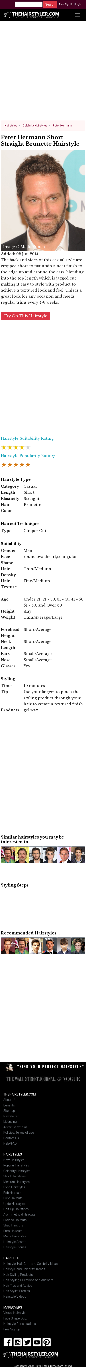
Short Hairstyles (14, 1176)
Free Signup (11, 1329)
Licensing (10, 1121)
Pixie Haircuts (13, 1198)
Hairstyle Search (14, 1241)
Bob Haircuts (12, 1192)
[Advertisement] (43, 72)
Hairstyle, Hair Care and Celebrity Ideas (30, 1263)
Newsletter (10, 1116)
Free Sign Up (66, 4)
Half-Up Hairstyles (16, 1209)
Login (78, 4)
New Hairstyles (14, 1160)
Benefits (9, 1105)
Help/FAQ (10, 1143)
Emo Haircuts (13, 1230)
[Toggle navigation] (78, 15)
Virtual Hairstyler (15, 1312)
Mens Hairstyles (14, 1236)
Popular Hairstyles (16, 1165)
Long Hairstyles (14, 1187)
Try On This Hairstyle (25, 315)
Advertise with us (15, 1127)
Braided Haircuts (15, 1220)
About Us (9, 1099)
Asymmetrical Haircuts (19, 1214)
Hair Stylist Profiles (16, 1290)
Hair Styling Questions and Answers (28, 1280)
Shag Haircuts (13, 1225)
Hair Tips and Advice (17, 1285)
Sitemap (9, 1110)
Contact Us (11, 1138)
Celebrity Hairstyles (16, 1170)
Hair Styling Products (18, 1274)
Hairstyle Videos (14, 1296)
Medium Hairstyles (16, 1181)
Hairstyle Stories (14, 1247)
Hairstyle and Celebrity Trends (24, 1269)
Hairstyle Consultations (19, 1323)
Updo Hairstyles (14, 1203)
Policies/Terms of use (18, 1132)
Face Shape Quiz (15, 1318)
